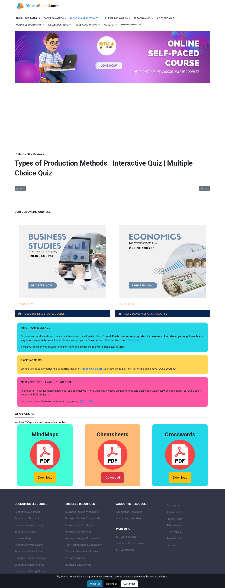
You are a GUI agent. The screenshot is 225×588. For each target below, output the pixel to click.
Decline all (111, 583)
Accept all (94, 583)
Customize (129, 583)
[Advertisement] (112, 115)
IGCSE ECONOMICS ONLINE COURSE (145, 313)
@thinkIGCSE (87, 401)
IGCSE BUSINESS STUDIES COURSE (44, 313)
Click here (134, 340)
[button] (55, 18)
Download (45, 477)
